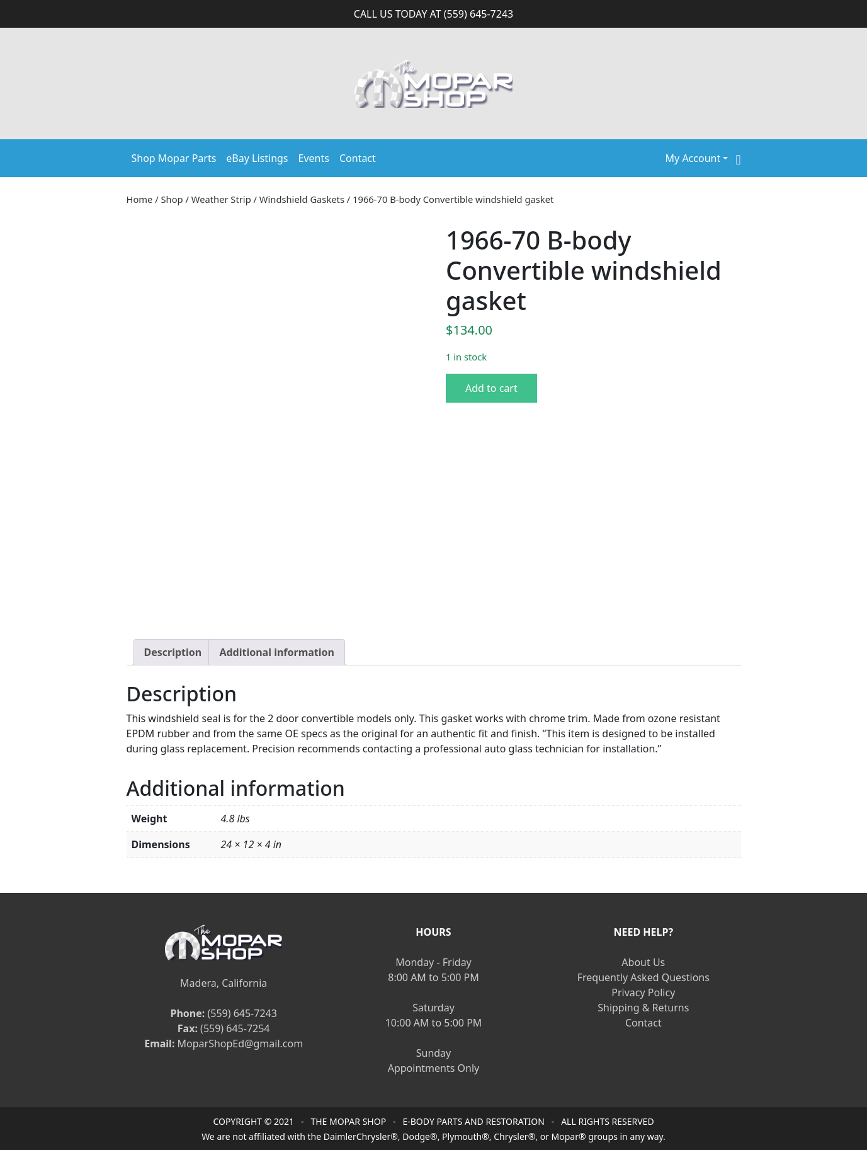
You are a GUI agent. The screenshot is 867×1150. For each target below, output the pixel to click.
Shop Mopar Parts (174, 158)
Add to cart (491, 388)
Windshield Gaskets (301, 199)
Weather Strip (221, 199)
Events (313, 158)
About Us (643, 962)
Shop (172, 199)
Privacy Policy (643, 992)
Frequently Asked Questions (643, 977)
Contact (357, 158)
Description (173, 652)
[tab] (173, 652)
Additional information (276, 652)
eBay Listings (257, 158)
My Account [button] (693, 158)
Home (140, 199)
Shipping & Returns (643, 1008)
